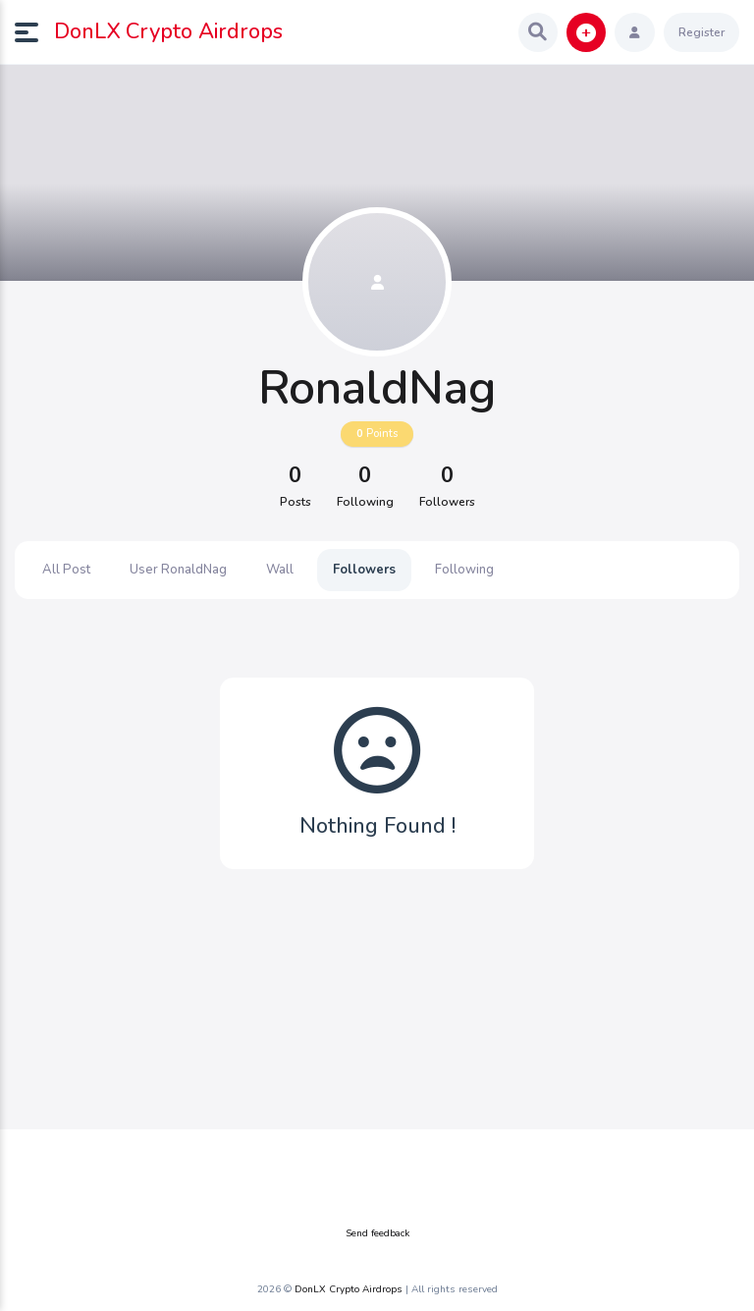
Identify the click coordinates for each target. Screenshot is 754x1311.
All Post (66, 569)
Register (701, 32)
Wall (280, 569)
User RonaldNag (178, 569)
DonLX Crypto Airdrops (168, 31)
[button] (34, 32)
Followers (364, 569)
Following (464, 569)
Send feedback (377, 1233)
